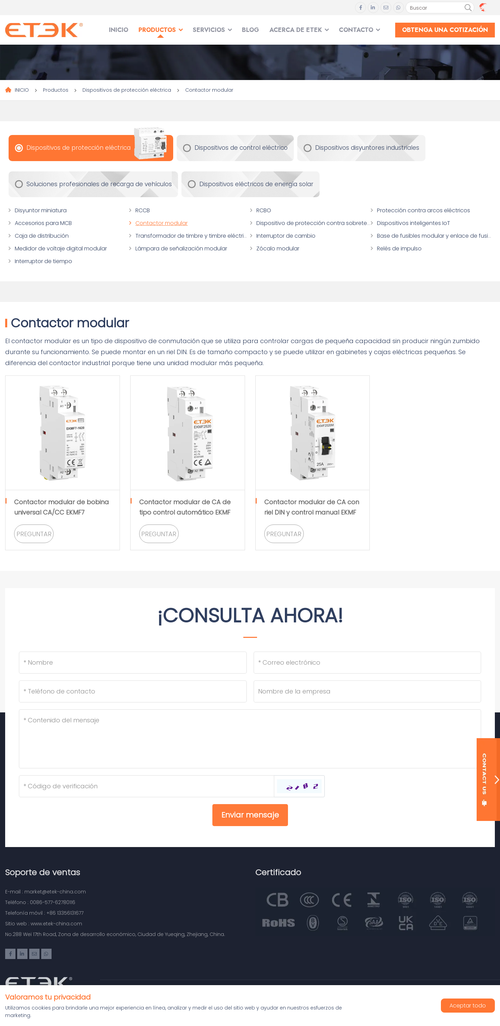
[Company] (367, 691)
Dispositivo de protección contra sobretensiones (322, 223)
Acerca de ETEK (295, 29)
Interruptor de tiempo (43, 261)
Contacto (356, 29)
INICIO (118, 29)
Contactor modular (209, 90)
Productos (157, 29)
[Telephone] (133, 691)
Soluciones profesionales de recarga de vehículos (99, 184)
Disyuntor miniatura (41, 210)
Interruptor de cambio (285, 236)
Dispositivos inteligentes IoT (413, 223)
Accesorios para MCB (43, 223)
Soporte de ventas (42, 872)
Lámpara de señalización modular (181, 248)
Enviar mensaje (250, 815)
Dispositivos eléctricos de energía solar (256, 184)
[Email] (367, 663)
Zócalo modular (277, 248)
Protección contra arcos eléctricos (423, 210)
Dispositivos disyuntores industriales (367, 148)
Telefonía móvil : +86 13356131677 (44, 913)
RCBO (263, 210)
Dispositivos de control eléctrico (241, 148)
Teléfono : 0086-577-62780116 (40, 902)
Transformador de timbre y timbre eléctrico (193, 236)
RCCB (142, 210)
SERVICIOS (209, 29)
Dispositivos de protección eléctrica (126, 90)
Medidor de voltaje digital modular (61, 248)
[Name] (133, 663)
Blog (250, 29)
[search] (468, 8)
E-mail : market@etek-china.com (45, 891)
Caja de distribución (42, 236)
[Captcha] (146, 786)
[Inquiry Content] (250, 738)
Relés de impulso (399, 248)
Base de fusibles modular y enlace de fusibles (438, 236)
